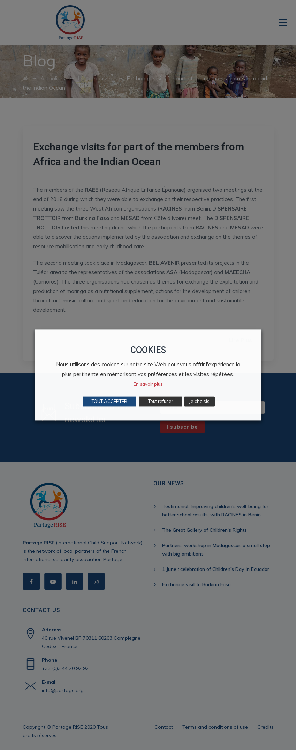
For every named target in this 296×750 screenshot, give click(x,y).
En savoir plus (148, 384)
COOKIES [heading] (148, 350)
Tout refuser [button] (160, 401)
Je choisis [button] (199, 401)
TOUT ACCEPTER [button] (109, 401)
